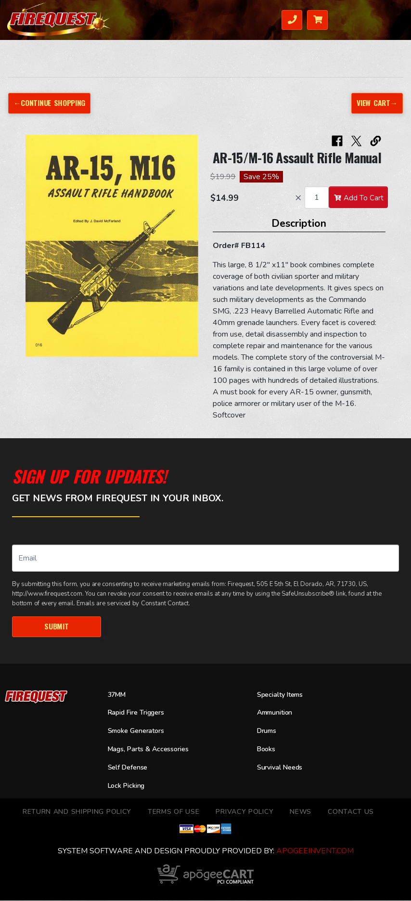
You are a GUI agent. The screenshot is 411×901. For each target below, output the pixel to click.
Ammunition (277, 713)
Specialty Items (282, 695)
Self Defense (130, 767)
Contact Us (351, 812)
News (300, 812)
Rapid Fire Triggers (140, 713)
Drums (268, 731)
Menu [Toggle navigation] (386, 19)
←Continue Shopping (50, 102)
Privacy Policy (244, 812)
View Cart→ (376, 102)
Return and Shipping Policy (77, 812)
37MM (118, 695)
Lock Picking (128, 786)
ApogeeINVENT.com (315, 851)
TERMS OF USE (173, 812)
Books (267, 750)
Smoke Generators (139, 731)
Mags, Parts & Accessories (153, 750)
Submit (56, 626)
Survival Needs (282, 767)
